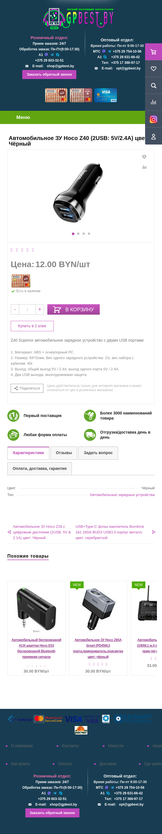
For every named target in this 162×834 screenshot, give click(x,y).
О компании (22, 745)
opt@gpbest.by (128, 68)
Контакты (70, 745)
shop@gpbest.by (60, 66)
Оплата (65, 763)
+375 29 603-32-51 (49, 60)
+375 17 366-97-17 (125, 63)
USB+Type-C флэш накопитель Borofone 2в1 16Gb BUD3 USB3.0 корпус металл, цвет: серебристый (110, 532)
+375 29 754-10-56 (127, 51)
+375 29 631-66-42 (125, 57)
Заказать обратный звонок (49, 74)
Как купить (20, 763)
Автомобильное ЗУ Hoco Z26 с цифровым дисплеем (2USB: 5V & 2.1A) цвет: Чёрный (42, 532)
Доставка (107, 763)
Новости (115, 745)
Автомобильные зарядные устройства (122, 495)
